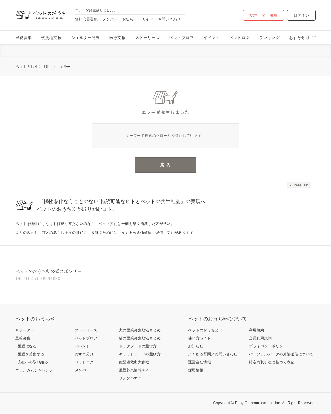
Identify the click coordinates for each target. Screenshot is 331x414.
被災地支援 (51, 37)
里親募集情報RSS (134, 370)
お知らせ (129, 19)
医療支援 (117, 37)
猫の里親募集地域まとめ (140, 338)
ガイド (147, 19)
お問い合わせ (169, 19)
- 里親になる (26, 346)
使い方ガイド (199, 338)
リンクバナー (130, 378)
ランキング (269, 37)
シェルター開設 (85, 37)
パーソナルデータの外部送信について (281, 354)
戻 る (165, 165)
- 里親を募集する (29, 354)
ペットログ (239, 37)
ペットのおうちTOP (32, 66)
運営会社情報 (199, 362)
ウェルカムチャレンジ (34, 370)
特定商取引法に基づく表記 (271, 362)
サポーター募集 (263, 15)
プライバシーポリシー (268, 346)
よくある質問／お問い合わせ (213, 354)
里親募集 (23, 37)
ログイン (301, 15)
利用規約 (256, 330)
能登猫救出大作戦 (134, 362)
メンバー (109, 19)
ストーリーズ (147, 37)
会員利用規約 (260, 338)
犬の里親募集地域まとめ (140, 330)
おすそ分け (299, 37)
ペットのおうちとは (205, 330)
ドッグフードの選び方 (138, 346)
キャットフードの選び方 (140, 354)
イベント (211, 37)
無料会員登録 (86, 19)
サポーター (24, 330)
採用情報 (195, 370)
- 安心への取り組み (31, 362)
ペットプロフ (181, 37)
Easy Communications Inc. (258, 403)
